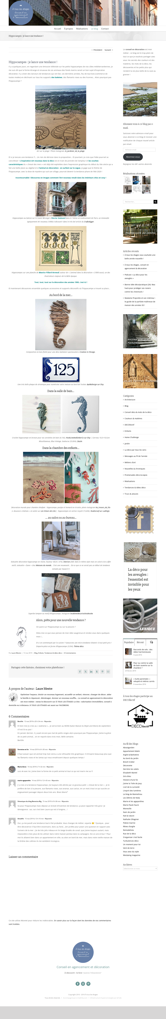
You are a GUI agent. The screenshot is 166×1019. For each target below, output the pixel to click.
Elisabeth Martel (130, 772)
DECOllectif (129, 425)
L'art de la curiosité (131, 787)
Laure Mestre (16, 653)
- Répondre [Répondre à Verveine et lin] (52, 749)
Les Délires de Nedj (131, 798)
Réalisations (130, 481)
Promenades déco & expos (136, 475)
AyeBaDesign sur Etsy (95, 384)
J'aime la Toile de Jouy (132, 783)
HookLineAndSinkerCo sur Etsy (78, 437)
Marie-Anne (22, 767)
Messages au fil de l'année (136, 456)
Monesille (127, 808)
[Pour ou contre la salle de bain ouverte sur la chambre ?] (128, 663)
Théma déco (79, 646)
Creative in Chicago (87, 352)
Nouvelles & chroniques (135, 468)
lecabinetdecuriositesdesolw (81, 613)
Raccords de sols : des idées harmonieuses (142, 650)
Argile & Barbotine (131, 754)
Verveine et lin (23, 749)
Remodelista (128, 830)
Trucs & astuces (131, 494)
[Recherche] (155, 202)
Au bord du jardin (130, 758)
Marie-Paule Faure (131, 805)
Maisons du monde (43, 565)
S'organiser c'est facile (132, 837)
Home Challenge (132, 437)
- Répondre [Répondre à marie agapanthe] (54, 780)
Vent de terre (128, 848)
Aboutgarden (128, 747)
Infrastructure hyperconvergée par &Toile (105, 998)
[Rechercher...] (138, 202)
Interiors (66, 562)
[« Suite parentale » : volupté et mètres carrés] (128, 679)
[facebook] (78, 984)
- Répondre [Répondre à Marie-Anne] (49, 767)
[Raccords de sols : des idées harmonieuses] (128, 650)
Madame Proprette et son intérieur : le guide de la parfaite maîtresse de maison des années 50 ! (140, 301)
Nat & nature (128, 815)
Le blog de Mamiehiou (132, 794)
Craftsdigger (89, 221)
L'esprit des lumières (132, 790)
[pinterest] (88, 984)
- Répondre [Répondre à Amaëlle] (48, 819)
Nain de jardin (129, 812)
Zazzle (79, 441)
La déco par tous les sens (135, 450)
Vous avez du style (131, 851)
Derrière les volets (131, 769)
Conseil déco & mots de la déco (138, 412)
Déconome (127, 765)
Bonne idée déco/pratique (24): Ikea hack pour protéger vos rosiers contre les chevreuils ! (140, 288)
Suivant (108, 50)
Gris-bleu (127, 776)
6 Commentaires (70, 653)
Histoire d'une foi (130, 780)
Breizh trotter (129, 762)
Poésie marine (129, 823)
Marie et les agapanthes (133, 801)
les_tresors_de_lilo (103, 507)
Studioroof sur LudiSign (100, 511)
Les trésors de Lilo (48, 511)
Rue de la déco (129, 833)
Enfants (41, 653)
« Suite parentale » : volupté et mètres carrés (143, 680)
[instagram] (83, 984)
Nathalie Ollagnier (131, 819)
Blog (36, 653)
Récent (140, 642)
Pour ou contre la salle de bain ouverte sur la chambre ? (143, 665)
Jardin (127, 443)
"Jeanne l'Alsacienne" (92, 973)
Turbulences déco (130, 841)
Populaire (129, 642)
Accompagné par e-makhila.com (75, 998)
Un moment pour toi (132, 844)
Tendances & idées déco (53, 653)
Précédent (98, 50)
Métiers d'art (130, 462)
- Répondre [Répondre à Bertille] (47, 721)
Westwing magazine (131, 855)
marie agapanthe (24, 780)
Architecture (130, 399)
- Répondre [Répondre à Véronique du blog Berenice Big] (64, 801)
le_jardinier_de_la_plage (74, 151)
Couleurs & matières (133, 418)
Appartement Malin (131, 751)
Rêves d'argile (129, 826)
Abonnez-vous (133, 156)
